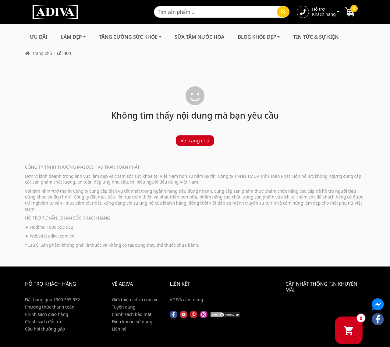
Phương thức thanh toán (49, 307)
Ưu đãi (39, 37)
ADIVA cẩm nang (186, 299)
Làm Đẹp (71, 37)
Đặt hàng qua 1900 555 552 (52, 299)
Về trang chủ (195, 140)
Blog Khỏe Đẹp (257, 37)
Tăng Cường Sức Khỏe (128, 37)
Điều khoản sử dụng (132, 321)
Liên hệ (119, 329)
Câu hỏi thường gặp (45, 329)
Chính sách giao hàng (46, 314)
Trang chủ (42, 53)
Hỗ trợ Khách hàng (324, 12)
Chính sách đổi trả (43, 321)
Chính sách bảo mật (131, 314)
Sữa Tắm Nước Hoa (200, 37)
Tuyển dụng (124, 307)
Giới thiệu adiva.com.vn (135, 299)
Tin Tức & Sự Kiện (316, 37)
